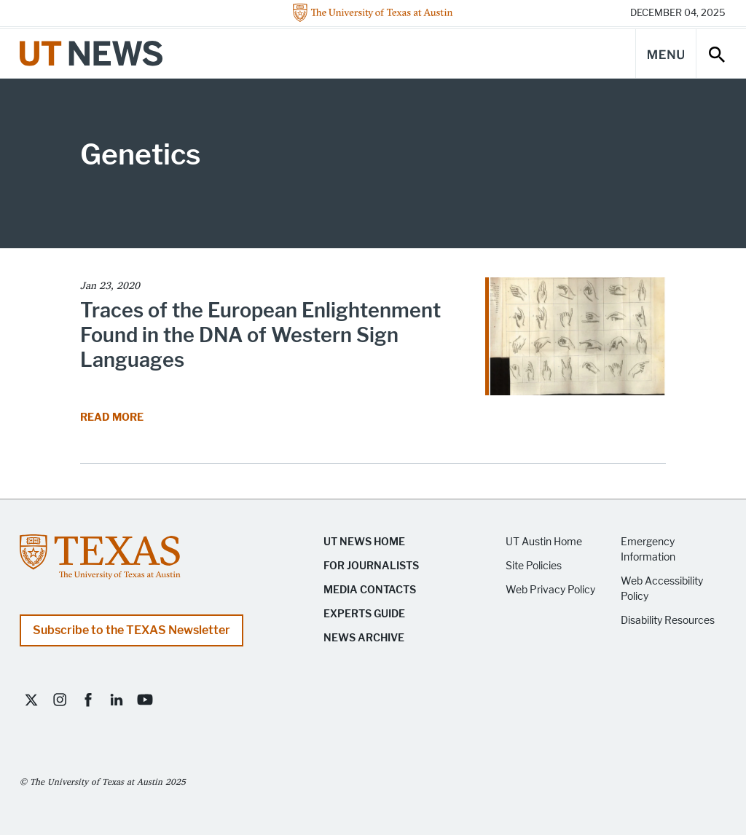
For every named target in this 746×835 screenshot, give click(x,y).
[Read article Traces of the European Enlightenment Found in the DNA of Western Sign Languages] (575, 341)
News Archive (363, 638)
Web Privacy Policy (550, 590)
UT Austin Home (544, 542)
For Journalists (371, 566)
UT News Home (364, 542)
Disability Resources (668, 620)
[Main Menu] (665, 53)
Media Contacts (369, 590)
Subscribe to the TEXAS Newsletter (131, 630)
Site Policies (534, 566)
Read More (113, 417)
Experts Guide (364, 614)
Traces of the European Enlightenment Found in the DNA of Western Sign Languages (260, 335)
